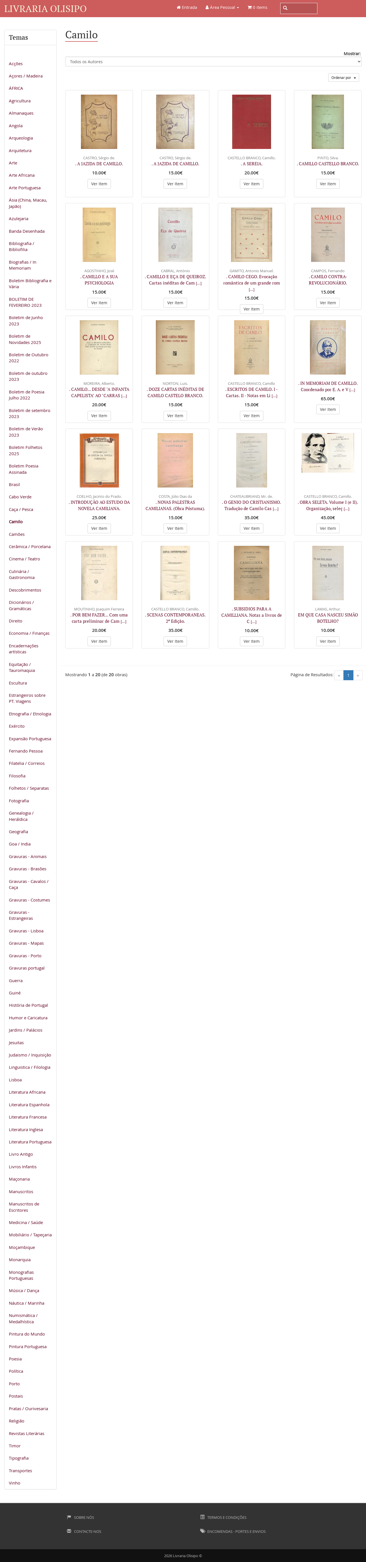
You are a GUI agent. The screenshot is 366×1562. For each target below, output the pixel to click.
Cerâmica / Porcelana (30, 546)
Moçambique (22, 1247)
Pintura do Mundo (27, 1334)
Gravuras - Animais (28, 856)
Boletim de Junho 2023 (26, 320)
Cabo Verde (20, 497)
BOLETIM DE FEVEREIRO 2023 (25, 302)
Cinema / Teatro (24, 559)
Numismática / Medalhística (23, 1318)
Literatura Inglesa (26, 1129)
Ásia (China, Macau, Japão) (28, 203)
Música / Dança (24, 1290)
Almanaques (21, 113)
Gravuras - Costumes (29, 900)
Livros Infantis (23, 1166)
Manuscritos (21, 1191)
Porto (14, 1383)
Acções (16, 63)
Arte (13, 163)
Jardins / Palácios (25, 1030)
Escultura (18, 683)
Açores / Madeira (26, 76)
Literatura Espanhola (29, 1104)
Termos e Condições (223, 1517)
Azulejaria (18, 218)
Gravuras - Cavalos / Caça (29, 884)
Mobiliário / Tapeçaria (30, 1234)
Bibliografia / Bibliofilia (21, 246)
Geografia (18, 831)
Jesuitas (16, 1042)
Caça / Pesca (21, 509)
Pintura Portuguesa (28, 1346)
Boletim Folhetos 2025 (25, 450)
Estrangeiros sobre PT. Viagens (27, 698)
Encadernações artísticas (23, 648)
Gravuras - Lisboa (26, 931)
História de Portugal (28, 1005)
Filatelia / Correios (27, 763)
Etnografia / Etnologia (30, 714)
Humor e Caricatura (28, 1017)
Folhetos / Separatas (29, 788)
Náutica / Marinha (26, 1303)
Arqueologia (21, 138)
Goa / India (20, 844)
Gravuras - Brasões (27, 868)
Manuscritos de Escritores (24, 1207)
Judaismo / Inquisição (30, 1055)
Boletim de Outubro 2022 (28, 357)
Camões (17, 534)
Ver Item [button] (99, 183)
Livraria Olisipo (45, 8)
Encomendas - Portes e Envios (233, 1531)
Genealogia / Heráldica (21, 816)
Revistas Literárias (26, 1433)
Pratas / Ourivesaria (28, 1408)
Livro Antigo (21, 1154)
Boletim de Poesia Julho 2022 (26, 395)
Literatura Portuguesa (30, 1142)
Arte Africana (22, 175)
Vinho (14, 1483)
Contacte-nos (84, 1531)
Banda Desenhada (27, 231)
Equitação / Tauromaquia (22, 667)
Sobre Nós (80, 1517)
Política (16, 1371)
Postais (16, 1396)
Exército (17, 726)
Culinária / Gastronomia (22, 574)
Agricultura (20, 101)
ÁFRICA (16, 88)
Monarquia (20, 1259)
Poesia (15, 1359)
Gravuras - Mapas (26, 943)
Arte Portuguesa (25, 187)
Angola (16, 125)
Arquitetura (20, 150)
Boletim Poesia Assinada (23, 469)
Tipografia (19, 1458)
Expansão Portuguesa (30, 738)
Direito (15, 621)
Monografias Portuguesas (21, 1275)
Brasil (14, 484)
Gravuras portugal (27, 968)
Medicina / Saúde (26, 1222)
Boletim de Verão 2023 (26, 431)
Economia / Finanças (29, 633)
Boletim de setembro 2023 (29, 413)
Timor (15, 1445)
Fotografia (19, 800)
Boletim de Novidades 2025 (25, 339)
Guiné (15, 993)
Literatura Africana (27, 1092)
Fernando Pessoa (26, 751)
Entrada (187, 7)
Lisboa (15, 1080)
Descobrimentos (25, 590)
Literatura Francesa (28, 1117)
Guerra (16, 980)
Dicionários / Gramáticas (21, 605)
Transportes (20, 1470)
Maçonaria (19, 1179)
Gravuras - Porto (25, 955)
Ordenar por (343, 77)
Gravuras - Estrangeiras (21, 915)
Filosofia (17, 776)
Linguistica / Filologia (29, 1067)
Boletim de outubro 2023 (28, 376)
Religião (16, 1421)
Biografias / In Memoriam (22, 265)
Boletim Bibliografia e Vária (30, 283)
